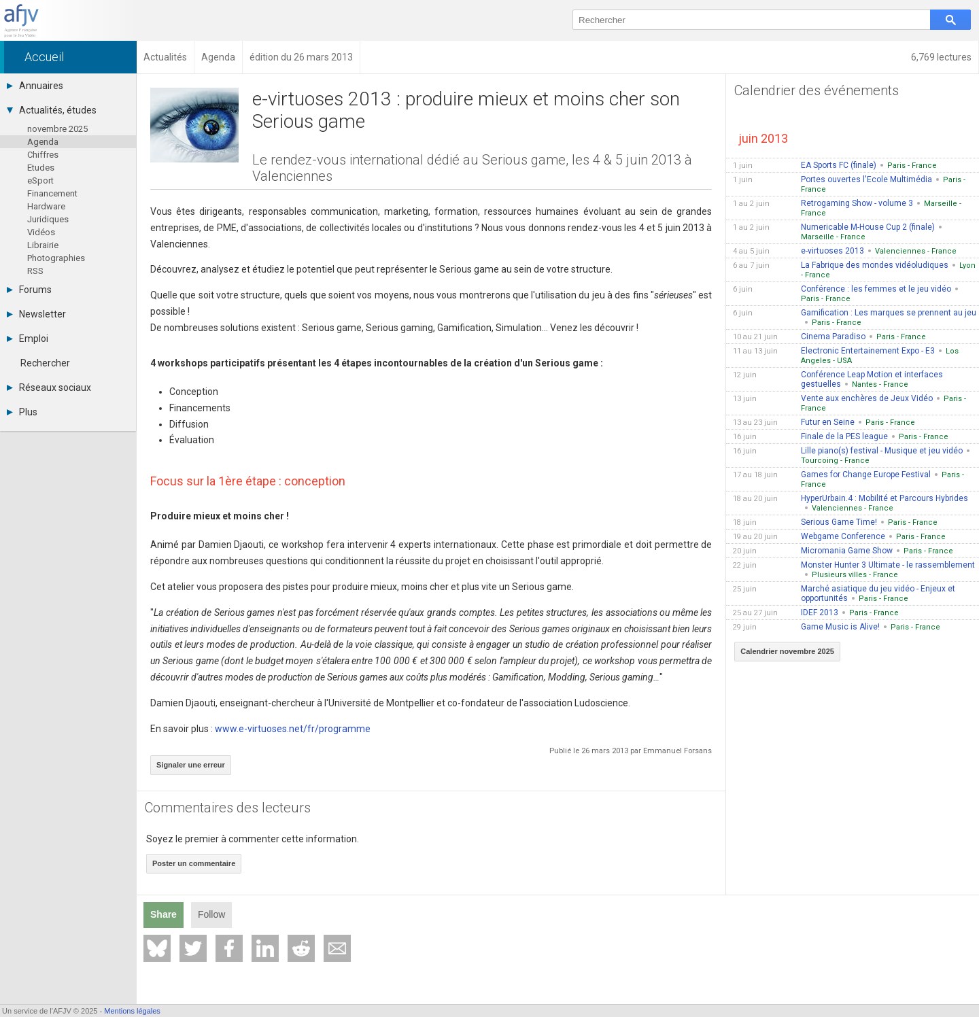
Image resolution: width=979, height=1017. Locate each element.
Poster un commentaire (193, 863)
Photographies (56, 258)
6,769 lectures (941, 57)
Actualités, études (52, 110)
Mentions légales (132, 1011)
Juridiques (48, 219)
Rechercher (45, 363)
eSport (40, 180)
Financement (52, 193)
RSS (35, 271)
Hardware (46, 206)
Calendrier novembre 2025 (787, 651)
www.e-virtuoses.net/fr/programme (293, 728)
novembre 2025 (57, 129)
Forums (29, 289)
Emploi (27, 338)
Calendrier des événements (816, 90)
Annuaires (35, 85)
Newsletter (36, 314)
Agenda (42, 142)
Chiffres (42, 155)
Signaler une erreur (190, 765)
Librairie (42, 245)
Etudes (40, 167)
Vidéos (41, 232)
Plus (22, 412)
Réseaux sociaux (49, 387)
